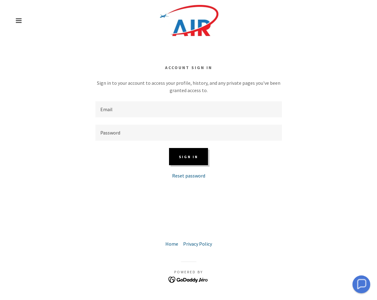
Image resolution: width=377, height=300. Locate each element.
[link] (189, 20)
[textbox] (188, 109)
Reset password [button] (188, 176)
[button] (18, 20)
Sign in (188, 156)
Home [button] (171, 244)
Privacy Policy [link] (197, 244)
